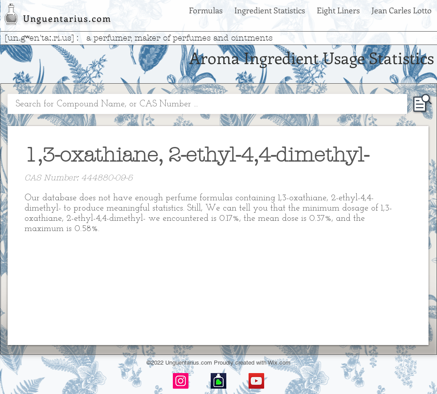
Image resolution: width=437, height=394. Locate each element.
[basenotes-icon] (218, 381)
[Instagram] (180, 381)
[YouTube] (256, 381)
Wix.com (279, 362)
